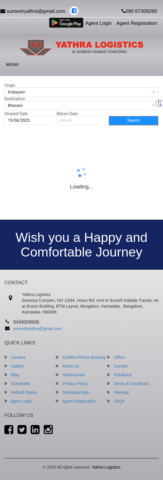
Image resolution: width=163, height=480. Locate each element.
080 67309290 (139, 11)
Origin (9, 85)
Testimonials (70, 374)
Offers (116, 357)
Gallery (14, 365)
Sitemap (118, 392)
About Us (67, 365)
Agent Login (98, 23)
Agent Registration (136, 23)
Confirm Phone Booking (81, 357)
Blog (11, 374)
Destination (14, 99)
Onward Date (16, 114)
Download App (72, 392)
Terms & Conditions (128, 383)
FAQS (116, 400)
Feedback (119, 374)
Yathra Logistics (106, 467)
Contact (117, 365)
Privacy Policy (72, 383)
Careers (15, 357)
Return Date (67, 114)
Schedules (17, 383)
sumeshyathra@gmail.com (37, 328)
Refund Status (20, 392)
